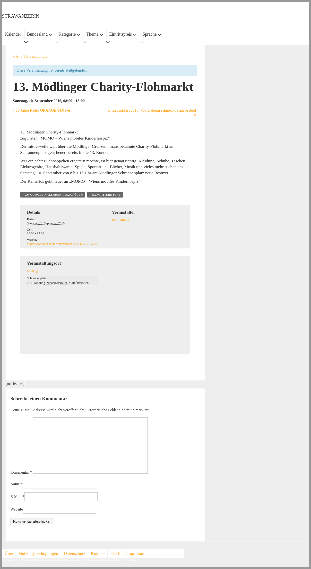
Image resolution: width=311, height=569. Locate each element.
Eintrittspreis (123, 34)
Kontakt (98, 553)
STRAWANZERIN (20, 16)
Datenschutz (74, 553)
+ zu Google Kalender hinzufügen (52, 194)
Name (15, 484)
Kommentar (21, 472)
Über (9, 553)
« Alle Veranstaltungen (30, 56)
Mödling (32, 271)
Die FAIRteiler (121, 220)
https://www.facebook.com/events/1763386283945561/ (62, 244)
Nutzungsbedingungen (38, 553)
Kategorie (69, 34)
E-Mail (15, 497)
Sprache (152, 34)
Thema (94, 34)
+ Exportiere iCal (105, 194)
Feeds (115, 553)
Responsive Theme (146, 560)
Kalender (13, 34)
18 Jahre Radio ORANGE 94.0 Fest (42, 110)
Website (16, 509)
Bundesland (39, 34)
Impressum (136, 553)
